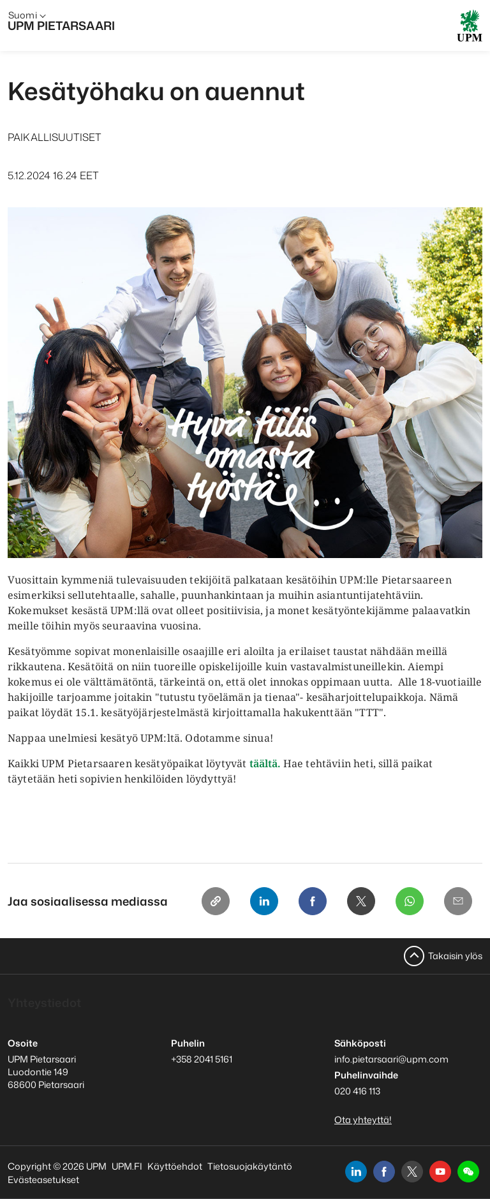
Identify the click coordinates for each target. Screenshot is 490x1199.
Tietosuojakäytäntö (249, 1166)
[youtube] (440, 1171)
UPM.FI (127, 1166)
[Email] (458, 901)
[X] (361, 901)
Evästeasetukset (43, 1179)
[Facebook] (313, 901)
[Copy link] (216, 901)
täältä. (265, 763)
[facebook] (384, 1171)
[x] (412, 1171)
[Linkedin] (264, 901)
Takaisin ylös (455, 955)
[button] (468, 1171)
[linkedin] (356, 1171)
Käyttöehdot (174, 1166)
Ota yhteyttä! (363, 1119)
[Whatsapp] (410, 901)
